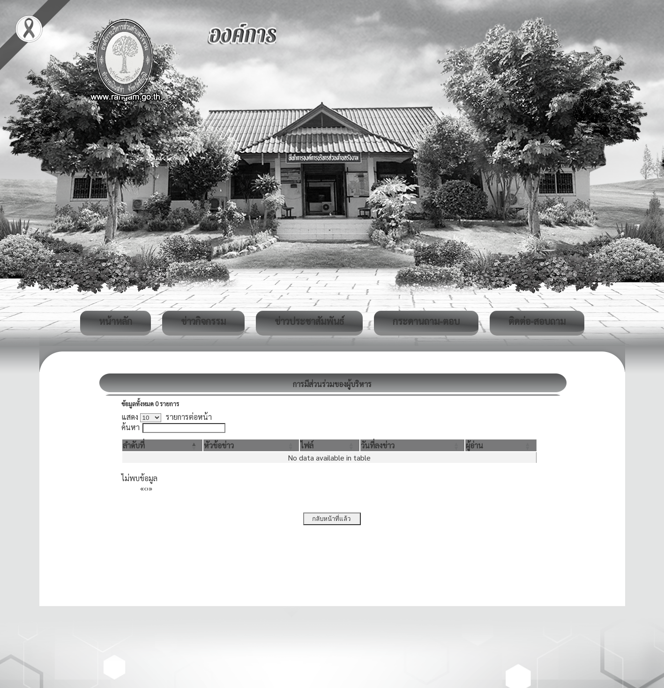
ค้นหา (130, 427)
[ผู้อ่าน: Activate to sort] (500, 445)
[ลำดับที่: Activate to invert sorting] (162, 445)
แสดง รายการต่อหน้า (166, 417)
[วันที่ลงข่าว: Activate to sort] (412, 445)
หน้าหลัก (115, 321)
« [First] (142, 488)
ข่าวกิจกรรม (203, 321)
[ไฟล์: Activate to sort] (329, 445)
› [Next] (147, 488)
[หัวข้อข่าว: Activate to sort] (251, 445)
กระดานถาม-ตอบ (426, 321)
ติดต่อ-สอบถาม (537, 321)
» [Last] (150, 488)
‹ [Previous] (145, 488)
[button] (134, 445)
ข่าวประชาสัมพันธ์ (309, 321)
